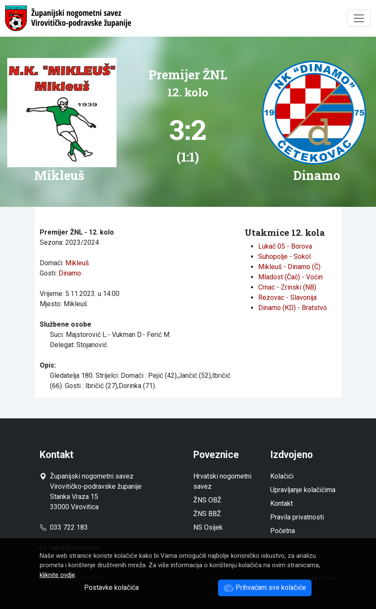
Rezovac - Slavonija (287, 297)
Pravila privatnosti (297, 517)
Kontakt (281, 503)
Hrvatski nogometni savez (222, 481)
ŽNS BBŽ (207, 514)
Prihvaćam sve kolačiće (265, 587)
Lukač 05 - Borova (285, 246)
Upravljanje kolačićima (302, 490)
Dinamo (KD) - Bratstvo (292, 308)
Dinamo (69, 273)
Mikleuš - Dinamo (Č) (289, 267)
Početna (282, 531)
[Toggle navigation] (359, 18)
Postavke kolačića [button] (111, 587)
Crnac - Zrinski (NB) (287, 287)
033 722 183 (64, 527)
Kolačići (282, 476)
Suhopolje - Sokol (284, 256)
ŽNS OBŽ (207, 500)
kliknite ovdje (57, 575)
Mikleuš (77, 263)
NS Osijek (208, 527)
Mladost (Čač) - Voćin (290, 277)
